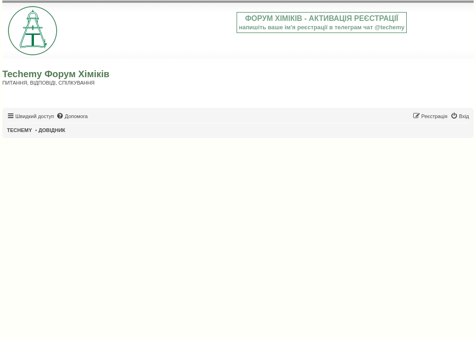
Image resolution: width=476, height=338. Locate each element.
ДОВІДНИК (52, 130)
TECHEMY (19, 130)
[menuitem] (71, 116)
